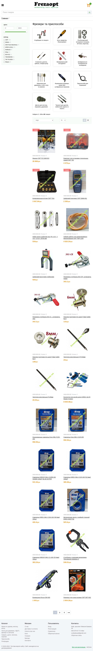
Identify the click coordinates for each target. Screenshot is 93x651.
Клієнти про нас (30, 631)
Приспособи (5, 639)
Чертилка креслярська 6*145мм (43, 397)
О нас (26, 626)
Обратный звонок (53, 633)
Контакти (28, 640)
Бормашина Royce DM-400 (41, 597)
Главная (5, 18)
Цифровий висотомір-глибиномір (43, 277)
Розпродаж (5, 641)
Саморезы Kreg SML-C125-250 (74, 437)
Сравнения (51, 631)
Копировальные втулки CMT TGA (43, 198)
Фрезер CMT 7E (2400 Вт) (41, 158)
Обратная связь (76, 635)
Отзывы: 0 (43, 155)
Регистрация (52, 629)
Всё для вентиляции (79, 647)
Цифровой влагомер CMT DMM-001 (75, 198)
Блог (26, 633)
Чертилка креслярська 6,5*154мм (74, 357)
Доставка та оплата (31, 629)
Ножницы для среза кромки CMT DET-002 (77, 597)
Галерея (27, 636)
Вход (49, 626)
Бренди (27, 638)
